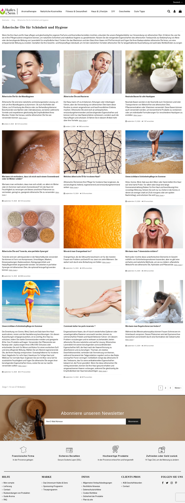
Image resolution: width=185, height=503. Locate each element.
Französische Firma (23, 456)
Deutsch (178, 2)
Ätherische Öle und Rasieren (76, 96)
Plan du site (88, 500)
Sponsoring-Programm (53, 486)
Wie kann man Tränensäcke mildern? (141, 251)
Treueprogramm (50, 490)
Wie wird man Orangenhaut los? (78, 251)
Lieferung (8, 486)
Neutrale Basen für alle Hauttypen (140, 96)
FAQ (5, 500)
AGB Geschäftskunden (132, 483)
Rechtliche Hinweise (91, 486)
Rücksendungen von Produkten (17, 493)
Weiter (178, 388)
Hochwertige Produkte (115, 456)
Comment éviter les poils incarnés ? (79, 326)
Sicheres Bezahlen (69, 456)
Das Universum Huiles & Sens (55, 483)
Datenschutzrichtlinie (92, 490)
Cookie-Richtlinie (90, 493)
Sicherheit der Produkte (93, 496)
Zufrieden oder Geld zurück (162, 456)
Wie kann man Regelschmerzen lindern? (143, 326)
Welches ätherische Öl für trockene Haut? (82, 177)
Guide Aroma (9, 496)
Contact (7, 490)
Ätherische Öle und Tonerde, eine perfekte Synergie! (25, 251)
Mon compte (9, 483)
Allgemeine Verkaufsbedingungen (97, 483)
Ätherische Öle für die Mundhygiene (18, 96)
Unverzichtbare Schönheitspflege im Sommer (145, 177)
